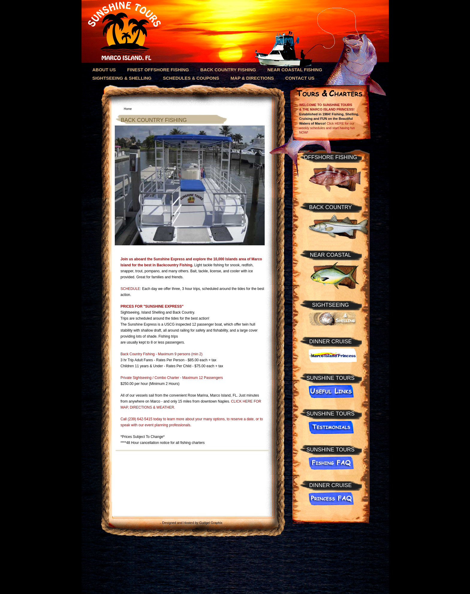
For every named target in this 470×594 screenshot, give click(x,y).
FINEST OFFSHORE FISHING (158, 69)
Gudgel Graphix (210, 523)
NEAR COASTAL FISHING (294, 69)
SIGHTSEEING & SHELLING (122, 78)
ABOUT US (104, 69)
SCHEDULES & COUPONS (191, 78)
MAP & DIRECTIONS (252, 78)
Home (128, 109)
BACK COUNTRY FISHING (228, 69)
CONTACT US (299, 78)
